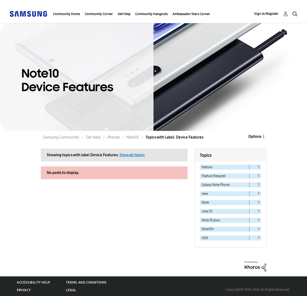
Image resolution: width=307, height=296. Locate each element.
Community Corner (99, 14)
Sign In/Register (266, 14)
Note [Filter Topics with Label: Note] (205, 203)
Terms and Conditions (86, 282)
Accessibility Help (33, 282)
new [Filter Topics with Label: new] (205, 194)
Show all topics (132, 155)
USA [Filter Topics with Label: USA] (205, 238)
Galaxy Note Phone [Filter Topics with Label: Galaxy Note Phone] (216, 185)
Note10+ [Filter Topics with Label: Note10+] (208, 229)
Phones (113, 137)
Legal (71, 290)
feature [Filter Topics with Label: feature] (207, 167)
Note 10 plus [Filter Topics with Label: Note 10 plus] (211, 220)
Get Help (124, 14)
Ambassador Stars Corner (191, 14)
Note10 (132, 137)
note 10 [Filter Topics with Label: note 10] (207, 211)
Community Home (66, 14)
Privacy (24, 290)
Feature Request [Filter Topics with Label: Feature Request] (213, 176)
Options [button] (254, 136)
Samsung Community (61, 137)
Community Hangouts (151, 14)
